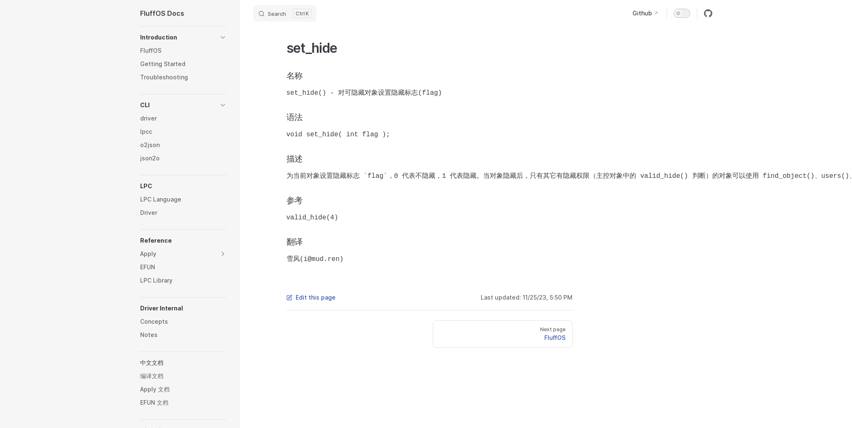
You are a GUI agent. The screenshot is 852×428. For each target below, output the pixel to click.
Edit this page (311, 297)
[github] (708, 13)
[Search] (284, 13)
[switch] (682, 13)
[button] (183, 37)
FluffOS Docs (162, 13)
